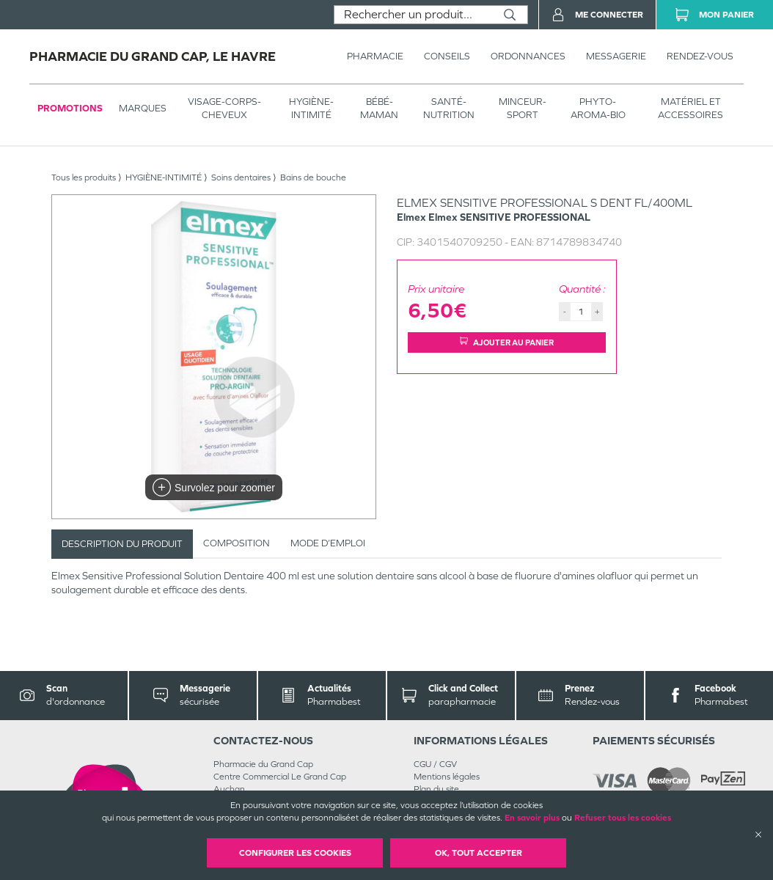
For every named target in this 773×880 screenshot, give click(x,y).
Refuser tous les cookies (622, 818)
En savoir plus (532, 818)
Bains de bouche (313, 177)
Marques (142, 108)
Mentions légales (447, 776)
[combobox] (413, 14)
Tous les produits (83, 177)
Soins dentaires (241, 177)
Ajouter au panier (507, 342)
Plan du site (436, 789)
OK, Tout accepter (478, 853)
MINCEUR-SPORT (522, 108)
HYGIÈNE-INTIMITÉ (311, 108)
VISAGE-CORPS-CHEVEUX (224, 108)
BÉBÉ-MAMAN (379, 108)
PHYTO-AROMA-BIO (598, 108)
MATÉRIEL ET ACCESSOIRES (690, 108)
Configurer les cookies (295, 853)
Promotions (70, 108)
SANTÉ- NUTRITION (449, 108)
